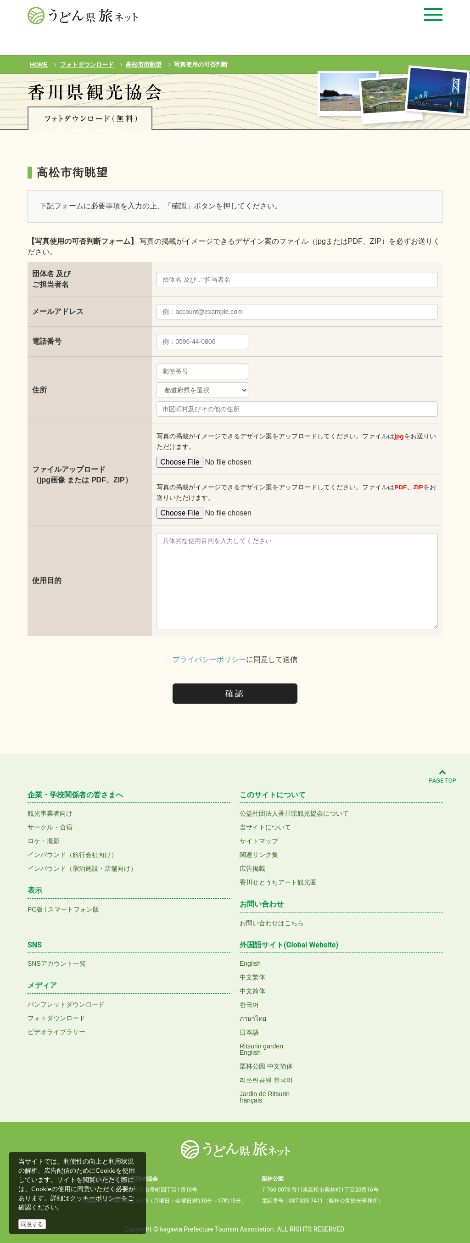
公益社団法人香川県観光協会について (294, 813)
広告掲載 (252, 868)
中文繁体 (252, 977)
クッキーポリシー (95, 1198)
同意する (32, 1224)
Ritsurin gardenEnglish (261, 1049)
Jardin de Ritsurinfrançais (265, 1097)
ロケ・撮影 (44, 841)
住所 (39, 390)
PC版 (35, 909)
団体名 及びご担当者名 (51, 279)
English (250, 963)
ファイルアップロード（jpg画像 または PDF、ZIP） (82, 474)
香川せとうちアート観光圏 (278, 882)
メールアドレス (58, 311)
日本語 (249, 1032)
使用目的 (47, 580)
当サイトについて (265, 827)
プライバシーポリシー (209, 659)
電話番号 (47, 341)
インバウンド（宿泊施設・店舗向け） (82, 868)
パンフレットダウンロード (66, 1004)
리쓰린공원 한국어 (266, 1080)
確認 (235, 693)
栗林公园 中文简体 (266, 1066)
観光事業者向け (50, 813)
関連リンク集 (259, 854)
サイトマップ (259, 841)
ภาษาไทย (253, 1018)
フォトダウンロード (56, 1018)
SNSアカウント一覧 (57, 963)
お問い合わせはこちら (272, 923)
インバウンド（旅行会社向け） (73, 854)
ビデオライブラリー (56, 1032)
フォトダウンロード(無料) (90, 118)
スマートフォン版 (73, 909)
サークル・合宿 (50, 827)
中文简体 (252, 991)
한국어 (249, 1004)
